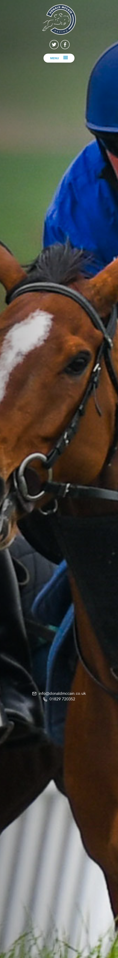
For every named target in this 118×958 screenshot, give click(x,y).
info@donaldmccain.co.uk (62, 693)
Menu (54, 58)
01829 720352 (62, 698)
